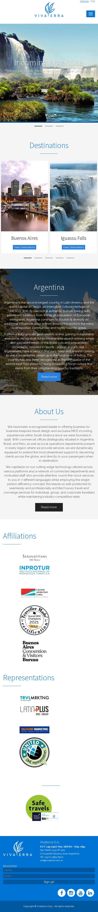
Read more (49, 377)
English (84, 1)
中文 (93, 1)
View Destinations (24, 247)
